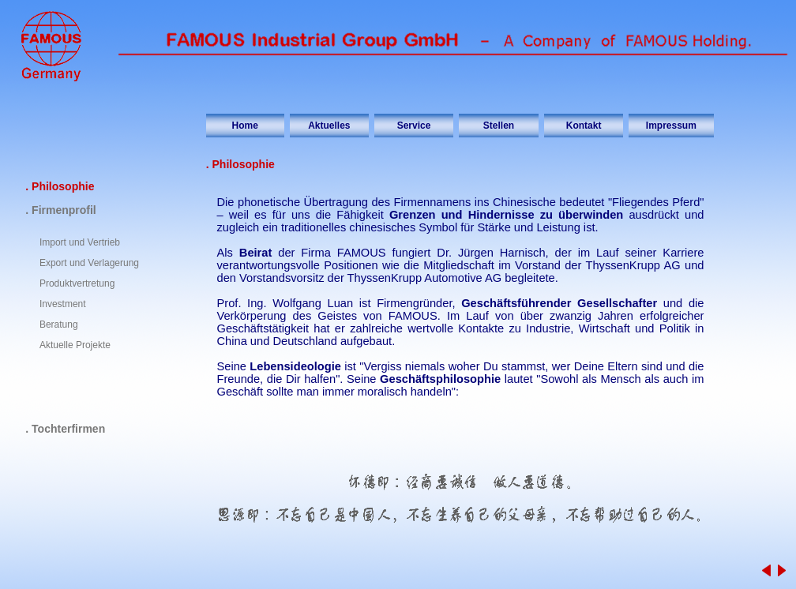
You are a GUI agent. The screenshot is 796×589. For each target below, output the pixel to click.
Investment (62, 304)
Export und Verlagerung (89, 262)
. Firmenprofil (60, 210)
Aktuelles (329, 125)
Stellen (498, 125)
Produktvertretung (77, 283)
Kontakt (584, 125)
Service (414, 125)
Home (245, 125)
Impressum (671, 125)
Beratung (58, 324)
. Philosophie (59, 186)
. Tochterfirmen (65, 428)
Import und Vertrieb (79, 242)
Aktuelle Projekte (75, 345)
